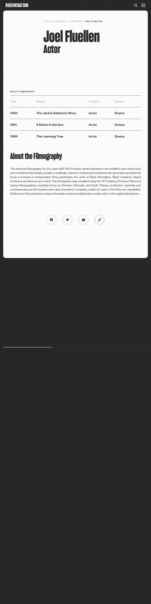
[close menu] (143, 5)
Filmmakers (76, 21)
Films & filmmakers (55, 21)
